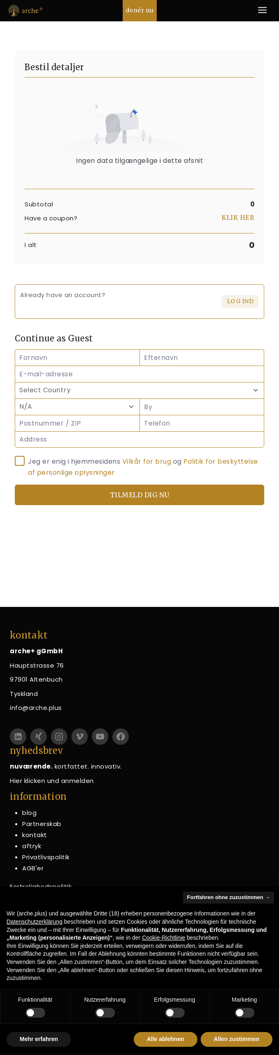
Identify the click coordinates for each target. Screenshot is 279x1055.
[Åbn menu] (262, 10)
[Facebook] (120, 736)
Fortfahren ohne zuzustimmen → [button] (228, 897)
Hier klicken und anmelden (52, 780)
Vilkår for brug (147, 461)
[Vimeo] (79, 736)
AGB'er (32, 868)
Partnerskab (42, 823)
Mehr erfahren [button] (39, 1039)
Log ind (240, 301)
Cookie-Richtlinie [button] (163, 937)
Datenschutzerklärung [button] (34, 921)
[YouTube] (100, 736)
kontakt (34, 835)
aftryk (31, 846)
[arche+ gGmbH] (25, 10)
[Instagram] (59, 736)
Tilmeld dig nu (139, 495)
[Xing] (38, 736)
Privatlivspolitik (46, 857)
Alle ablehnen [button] (165, 1039)
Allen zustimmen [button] (236, 1039)
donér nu (140, 10)
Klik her (238, 218)
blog (29, 812)
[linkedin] (18, 736)
